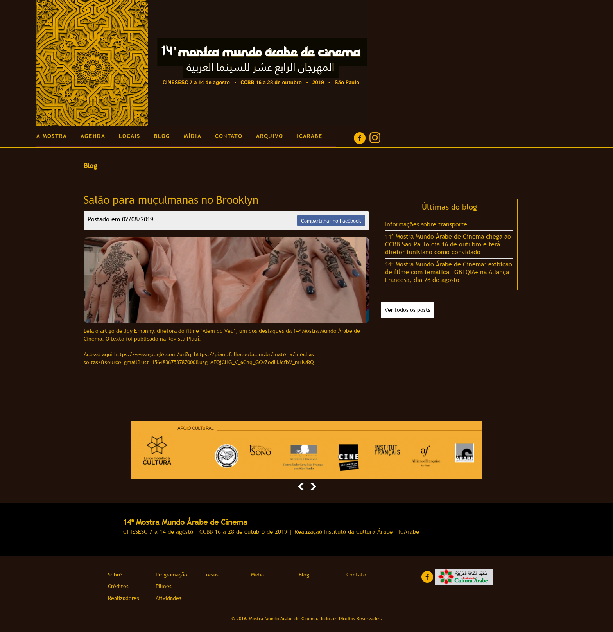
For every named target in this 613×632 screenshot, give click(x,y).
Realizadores (123, 597)
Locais (211, 574)
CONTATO (228, 136)
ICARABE (310, 136)
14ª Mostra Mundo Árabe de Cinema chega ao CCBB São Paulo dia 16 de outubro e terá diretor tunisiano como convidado (448, 244)
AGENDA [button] (93, 136)
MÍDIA (192, 136)
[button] (301, 484)
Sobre (115, 574)
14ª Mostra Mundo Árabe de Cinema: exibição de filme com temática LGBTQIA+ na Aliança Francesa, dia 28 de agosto (448, 272)
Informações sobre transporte (426, 224)
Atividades (168, 597)
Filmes (164, 586)
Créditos (118, 586)
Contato (356, 574)
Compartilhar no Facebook (331, 220)
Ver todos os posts (407, 309)
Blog (304, 574)
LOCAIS (129, 136)
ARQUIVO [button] (269, 136)
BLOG (162, 136)
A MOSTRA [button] (51, 136)
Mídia (257, 574)
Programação (171, 574)
